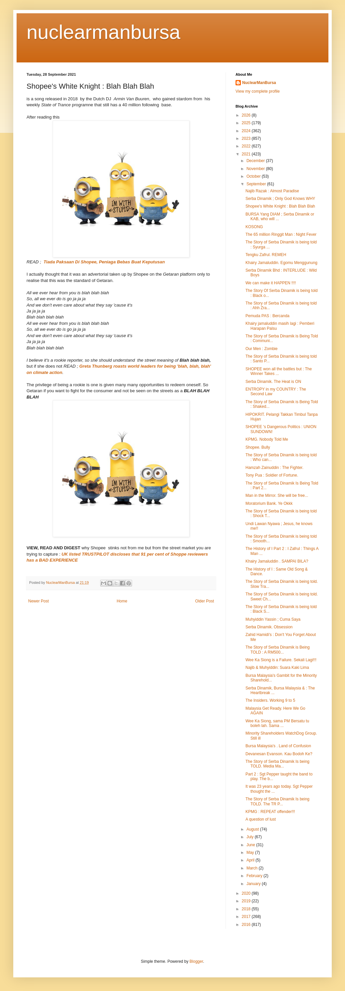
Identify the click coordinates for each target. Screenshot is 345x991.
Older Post (204, 601)
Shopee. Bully (257, 447)
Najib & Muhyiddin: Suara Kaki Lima (277, 667)
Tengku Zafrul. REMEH (265, 254)
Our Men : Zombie (261, 348)
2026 (247, 115)
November (256, 168)
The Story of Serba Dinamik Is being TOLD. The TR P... (277, 801)
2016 (247, 924)
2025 (247, 123)
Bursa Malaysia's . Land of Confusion (278, 746)
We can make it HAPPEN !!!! (270, 283)
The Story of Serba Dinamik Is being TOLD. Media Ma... (277, 763)
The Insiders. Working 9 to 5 (270, 700)
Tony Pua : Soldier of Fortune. (271, 475)
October (254, 176)
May (250, 852)
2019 (247, 901)
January (254, 883)
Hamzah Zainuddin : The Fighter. (274, 467)
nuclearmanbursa (103, 32)
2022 (247, 146)
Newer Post (38, 601)
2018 (247, 909)
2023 (247, 138)
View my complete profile (258, 91)
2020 (247, 893)
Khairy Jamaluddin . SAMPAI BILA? (276, 561)
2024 (247, 131)
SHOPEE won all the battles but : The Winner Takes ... (278, 371)
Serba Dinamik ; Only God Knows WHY (280, 198)
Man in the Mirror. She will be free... (276, 495)
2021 (247, 154)
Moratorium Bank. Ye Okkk (269, 503)
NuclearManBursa (259, 82)
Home (122, 601)
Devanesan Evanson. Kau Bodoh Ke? (278, 754)
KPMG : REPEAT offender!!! (270, 811)
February (254, 875)
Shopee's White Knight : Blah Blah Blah (280, 206)
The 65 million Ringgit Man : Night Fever (280, 234)
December (256, 160)
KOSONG (254, 227)
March (252, 868)
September (256, 184)
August (253, 829)
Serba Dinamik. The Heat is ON (273, 381)
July (250, 837)
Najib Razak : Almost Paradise (272, 191)
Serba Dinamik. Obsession (269, 627)
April (250, 860)
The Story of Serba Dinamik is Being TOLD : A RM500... (277, 649)
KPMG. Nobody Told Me (266, 439)
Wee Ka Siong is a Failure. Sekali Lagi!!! (280, 660)
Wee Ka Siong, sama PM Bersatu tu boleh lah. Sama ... (277, 723)
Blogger (196, 961)
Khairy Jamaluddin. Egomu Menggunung (281, 262)
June (251, 845)
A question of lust (260, 819)
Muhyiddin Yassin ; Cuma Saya (273, 619)
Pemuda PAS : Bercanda (267, 316)
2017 (247, 916)
